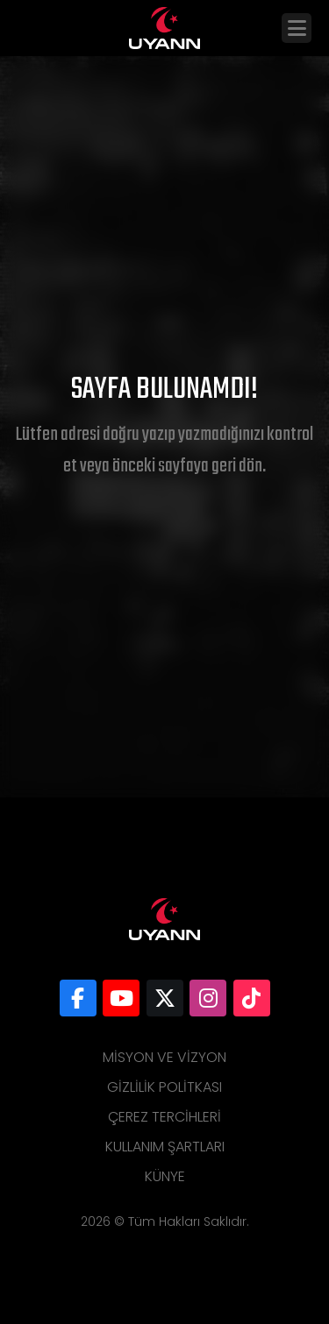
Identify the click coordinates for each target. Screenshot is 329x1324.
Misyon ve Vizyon (164, 1057)
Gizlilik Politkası (164, 1087)
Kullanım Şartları (165, 1146)
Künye (165, 1176)
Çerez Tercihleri (164, 1117)
